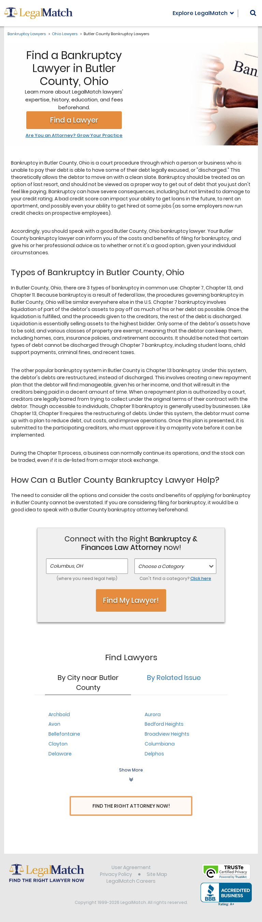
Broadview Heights (167, 733)
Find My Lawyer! (131, 600)
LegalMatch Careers (131, 882)
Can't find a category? (175, 578)
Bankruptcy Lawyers (27, 34)
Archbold (59, 714)
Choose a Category (161, 566)
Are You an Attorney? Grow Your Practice (74, 135)
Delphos (154, 753)
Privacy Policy (116, 875)
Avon (54, 724)
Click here (200, 578)
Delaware (60, 753)
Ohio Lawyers (64, 34)
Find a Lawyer (74, 120)
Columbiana (160, 743)
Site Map (157, 875)
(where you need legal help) (87, 578)
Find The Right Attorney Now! (131, 806)
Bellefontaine (64, 733)
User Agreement (131, 868)
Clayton (58, 743)
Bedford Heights (164, 724)
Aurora (153, 714)
